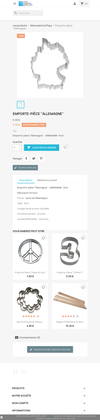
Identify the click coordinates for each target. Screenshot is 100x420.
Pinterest (41, 158)
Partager (26, 158)
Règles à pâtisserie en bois (69, 321)
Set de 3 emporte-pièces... (30, 321)
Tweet (34, 158)
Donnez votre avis (25, 167)
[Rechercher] (28, 13)
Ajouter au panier (41, 148)
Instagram (23, 371)
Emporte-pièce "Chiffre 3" (70, 272)
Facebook (15, 371)
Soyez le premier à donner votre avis (50, 349)
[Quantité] (16, 147)
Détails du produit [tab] (47, 180)
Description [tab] (25, 180)
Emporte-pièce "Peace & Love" (30, 272)
